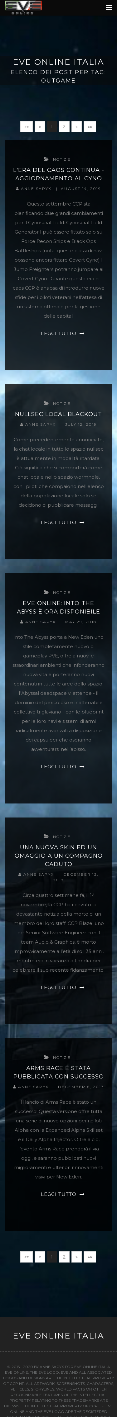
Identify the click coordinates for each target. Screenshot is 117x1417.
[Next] (76, 126)
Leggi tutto (58, 333)
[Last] (90, 126)
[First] (26, 126)
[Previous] (40, 126)
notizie (62, 159)
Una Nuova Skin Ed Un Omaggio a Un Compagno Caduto (59, 856)
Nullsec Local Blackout (58, 414)
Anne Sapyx (37, 188)
